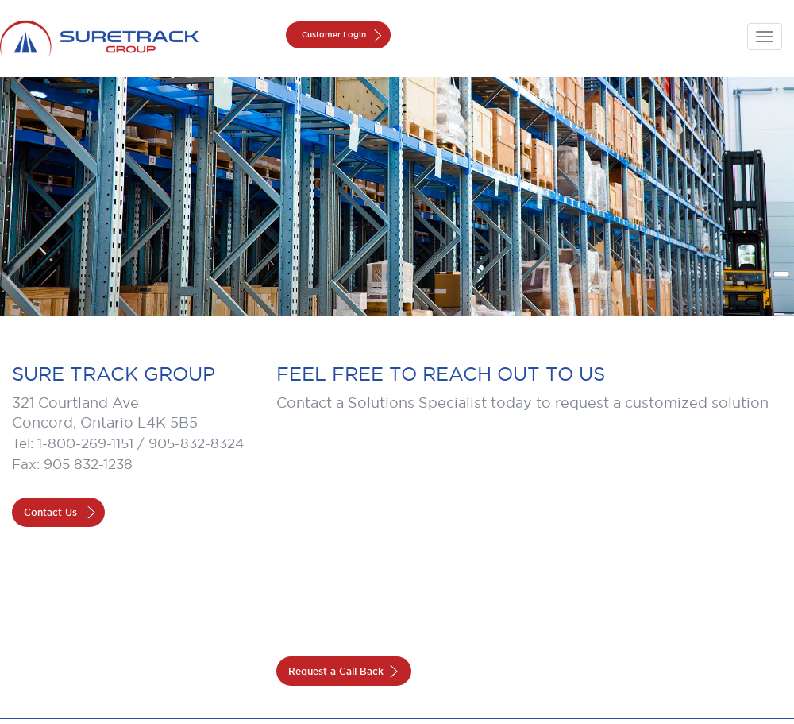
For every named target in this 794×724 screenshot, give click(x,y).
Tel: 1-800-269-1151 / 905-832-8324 (128, 443)
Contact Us (50, 512)
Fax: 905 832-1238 (72, 464)
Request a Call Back (336, 671)
